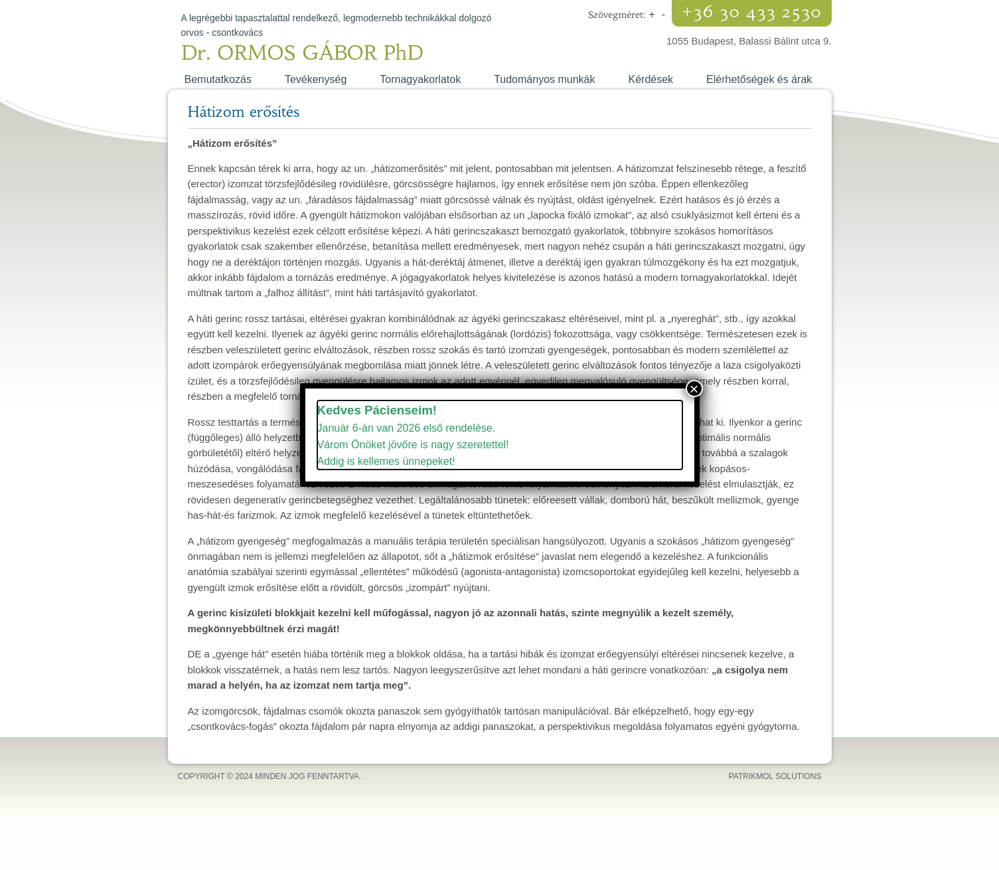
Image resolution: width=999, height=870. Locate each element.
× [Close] (693, 388)
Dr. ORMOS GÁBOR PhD (302, 53)
